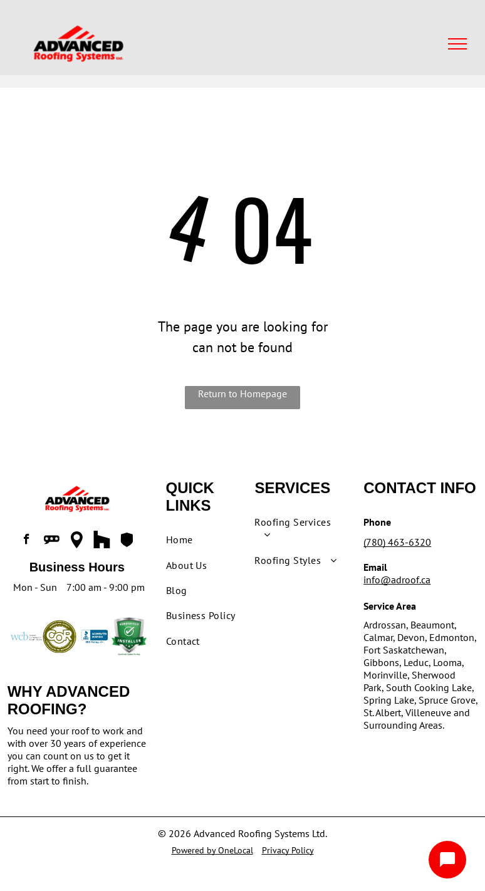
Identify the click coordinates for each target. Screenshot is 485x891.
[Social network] (52, 541)
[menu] (457, 44)
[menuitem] (211, 539)
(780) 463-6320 (397, 542)
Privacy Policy (288, 850)
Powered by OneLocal (212, 850)
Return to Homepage (242, 393)
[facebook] (27, 541)
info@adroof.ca (396, 579)
